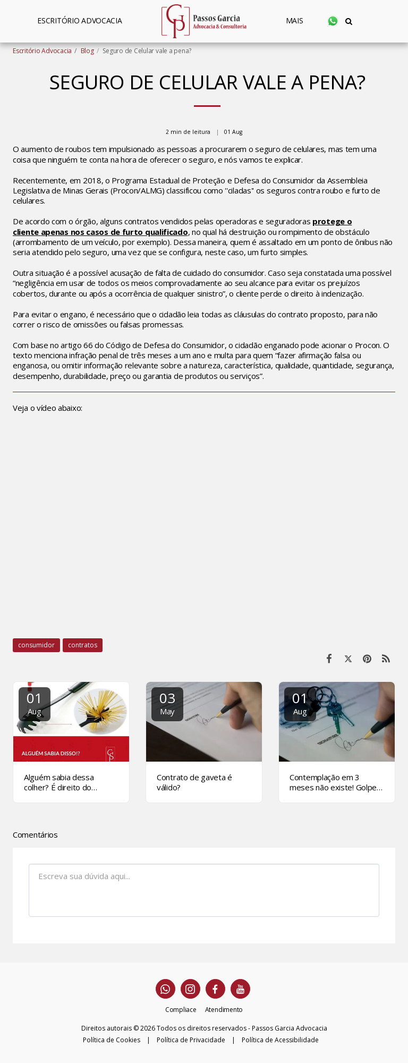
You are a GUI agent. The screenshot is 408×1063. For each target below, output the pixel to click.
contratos (82, 644)
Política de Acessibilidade (280, 1039)
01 (34, 702)
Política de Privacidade (191, 1039)
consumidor (36, 644)
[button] (333, 21)
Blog (87, 50)
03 (167, 702)
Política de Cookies (111, 1039)
